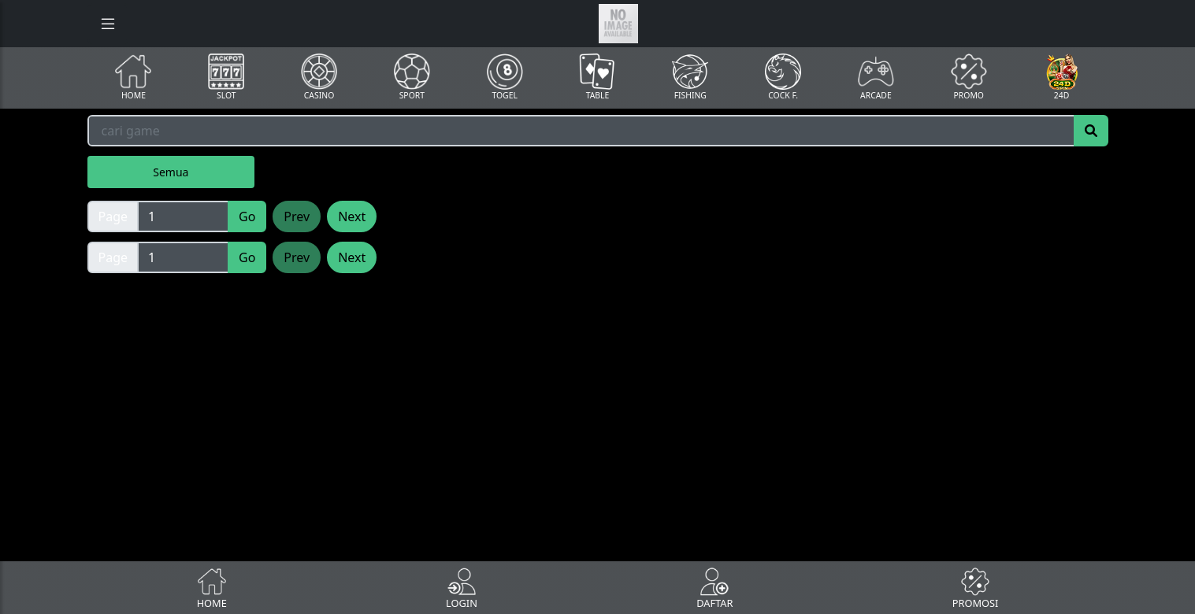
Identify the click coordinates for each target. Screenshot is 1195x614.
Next (352, 216)
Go (247, 216)
